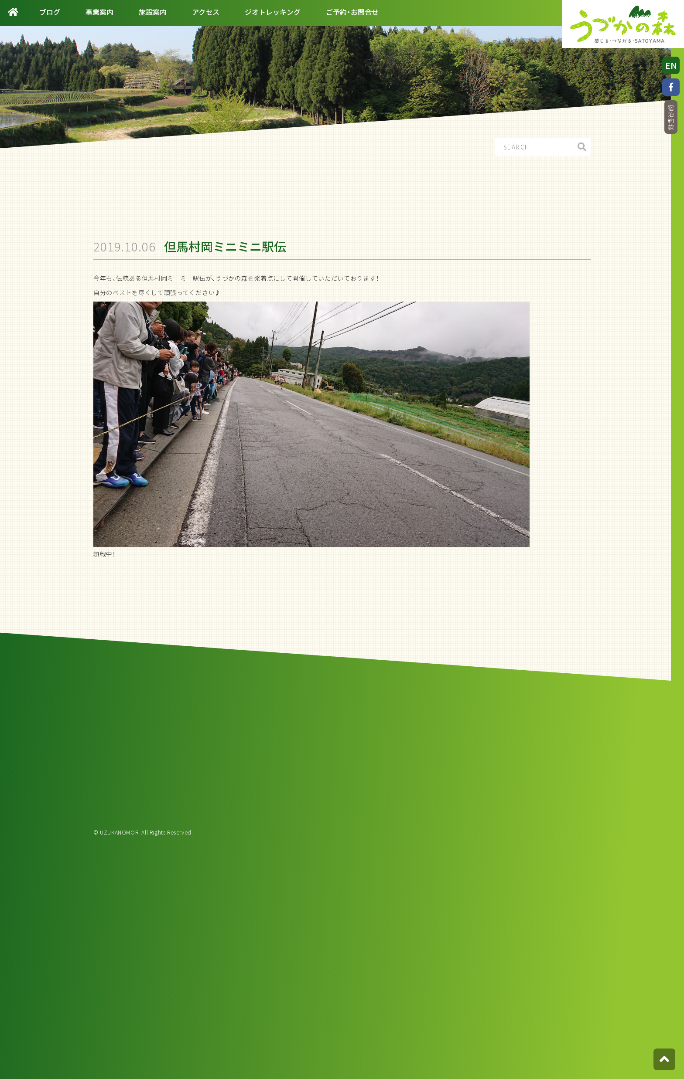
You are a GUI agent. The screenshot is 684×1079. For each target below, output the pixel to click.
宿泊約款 (671, 117)
